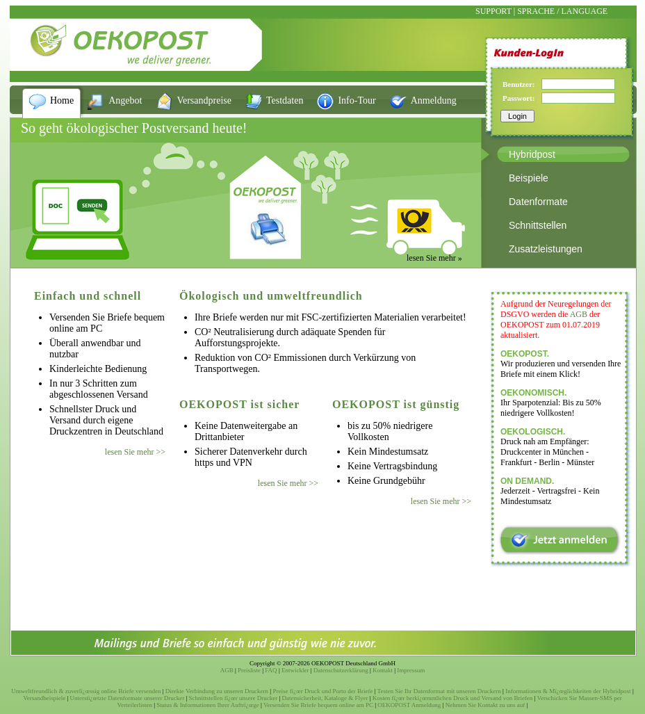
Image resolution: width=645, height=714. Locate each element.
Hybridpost (532, 154)
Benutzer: (518, 84)
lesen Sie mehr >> (135, 452)
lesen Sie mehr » (434, 258)
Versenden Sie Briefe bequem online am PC (318, 704)
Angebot (125, 100)
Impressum (411, 670)
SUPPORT (493, 11)
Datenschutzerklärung (340, 670)
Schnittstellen (537, 225)
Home (62, 100)
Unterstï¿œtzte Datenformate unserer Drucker (127, 698)
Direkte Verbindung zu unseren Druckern (216, 691)
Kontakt (383, 670)
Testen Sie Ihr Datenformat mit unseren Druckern (439, 691)
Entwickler (295, 670)
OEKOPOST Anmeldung (409, 704)
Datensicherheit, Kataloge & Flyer (325, 698)
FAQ (271, 670)
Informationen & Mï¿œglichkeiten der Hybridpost (567, 691)
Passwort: (518, 98)
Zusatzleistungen (545, 248)
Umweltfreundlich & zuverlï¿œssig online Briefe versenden (86, 691)
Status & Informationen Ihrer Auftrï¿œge (207, 704)
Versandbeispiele (44, 698)
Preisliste (249, 670)
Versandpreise (204, 100)
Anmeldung (434, 100)
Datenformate (538, 201)
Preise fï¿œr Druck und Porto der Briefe (322, 691)
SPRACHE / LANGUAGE (562, 11)
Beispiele (528, 178)
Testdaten (284, 100)
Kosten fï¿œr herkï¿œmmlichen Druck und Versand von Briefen (453, 698)
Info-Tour (356, 100)
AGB (578, 314)
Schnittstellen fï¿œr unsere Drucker (233, 698)
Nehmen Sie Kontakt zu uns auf (485, 704)
